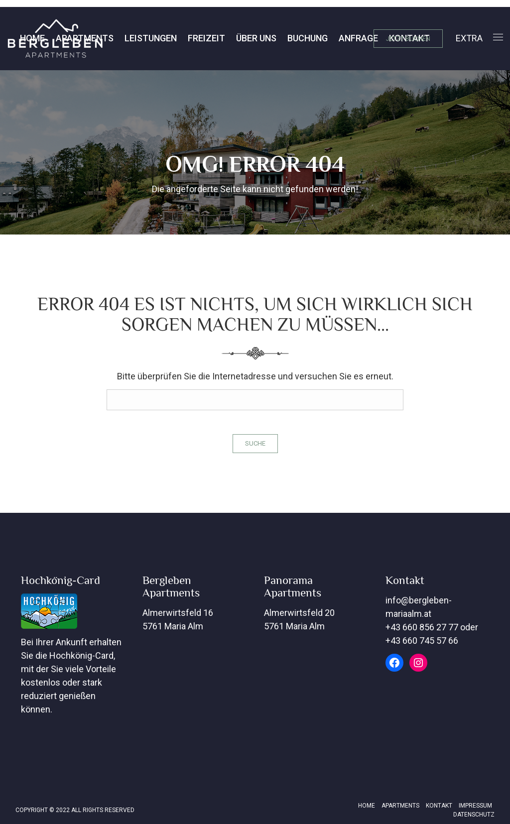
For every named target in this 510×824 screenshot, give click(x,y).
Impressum (475, 805)
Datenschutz (474, 814)
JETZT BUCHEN (408, 38)
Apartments (400, 805)
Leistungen (74, 38)
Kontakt (332, 38)
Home (366, 805)
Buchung (231, 38)
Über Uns (179, 38)
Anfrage (281, 38)
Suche (255, 443)
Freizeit (129, 38)
